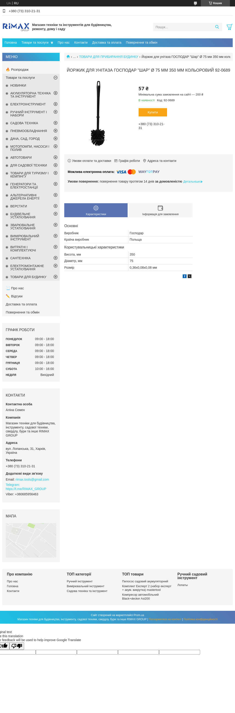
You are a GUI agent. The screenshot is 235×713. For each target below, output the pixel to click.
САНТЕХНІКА (20, 258)
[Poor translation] (16, 646)
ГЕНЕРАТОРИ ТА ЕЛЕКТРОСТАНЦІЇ (24, 185)
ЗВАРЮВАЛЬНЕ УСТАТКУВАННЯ (22, 226)
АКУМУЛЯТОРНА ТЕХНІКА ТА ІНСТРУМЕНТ (30, 94)
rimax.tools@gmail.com (32, 479)
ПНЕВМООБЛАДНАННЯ (28, 131)
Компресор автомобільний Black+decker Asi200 (140, 596)
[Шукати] (217, 27)
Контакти (80, 42)
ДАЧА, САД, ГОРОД (25, 139)
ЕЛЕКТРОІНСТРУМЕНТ (28, 104)
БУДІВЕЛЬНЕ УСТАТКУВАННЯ (22, 215)
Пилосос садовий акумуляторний (145, 581)
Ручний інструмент (80, 581)
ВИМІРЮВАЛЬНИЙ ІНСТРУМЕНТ (24, 237)
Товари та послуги (34, 42)
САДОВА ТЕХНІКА (24, 123)
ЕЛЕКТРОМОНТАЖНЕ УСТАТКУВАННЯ (27, 267)
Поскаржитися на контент (165, 619)
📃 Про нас (15, 288)
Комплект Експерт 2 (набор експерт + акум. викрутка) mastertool (146, 588)
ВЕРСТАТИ (18, 206)
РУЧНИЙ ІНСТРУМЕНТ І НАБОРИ (28, 113)
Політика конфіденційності (201, 619)
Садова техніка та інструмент (87, 591)
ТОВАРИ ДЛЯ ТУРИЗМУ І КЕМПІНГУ (29, 174)
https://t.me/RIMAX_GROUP (26, 489)
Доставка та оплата (106, 42)
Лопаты (182, 585)
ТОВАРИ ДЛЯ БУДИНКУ (28, 277)
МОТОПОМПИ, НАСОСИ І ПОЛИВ (29, 148)
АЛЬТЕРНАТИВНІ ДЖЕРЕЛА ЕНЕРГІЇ (24, 196)
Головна (11, 42)
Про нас (64, 42)
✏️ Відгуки (14, 296)
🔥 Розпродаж (17, 69)
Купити (153, 112)
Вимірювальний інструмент (85, 586)
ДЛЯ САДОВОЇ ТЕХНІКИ (28, 165)
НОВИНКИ (18, 85)
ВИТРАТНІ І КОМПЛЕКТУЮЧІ (23, 248)
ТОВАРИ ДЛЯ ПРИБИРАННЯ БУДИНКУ (108, 57)
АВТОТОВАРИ (21, 157)
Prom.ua (139, 615)
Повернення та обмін (141, 42)
